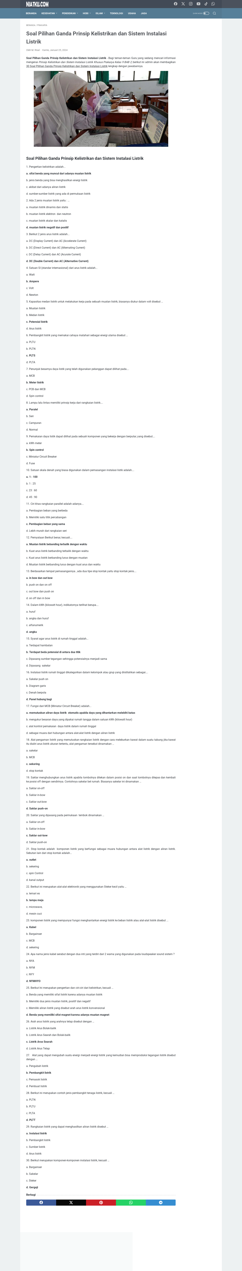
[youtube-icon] (199, 4)
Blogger (194, 148)
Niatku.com (126, 1265)
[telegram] (140, 1223)
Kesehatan (48, 13)
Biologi (182, 148)
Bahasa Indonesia (176, 141)
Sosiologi (200, 173)
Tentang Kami (97, 1259)
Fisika (203, 154)
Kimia (191, 160)
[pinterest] (89, 1223)
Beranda (31, 13)
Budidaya (207, 148)
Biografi (171, 148)
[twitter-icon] (184, 4)
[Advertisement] (190, 75)
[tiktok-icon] (206, 4)
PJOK (177, 166)
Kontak (111, 1259)
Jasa (144, 13)
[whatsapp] (115, 1223)
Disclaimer (123, 1259)
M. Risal (190, 503)
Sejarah (171, 173)
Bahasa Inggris (198, 141)
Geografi (171, 160)
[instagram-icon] (191, 4)
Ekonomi (191, 154)
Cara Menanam (175, 154)
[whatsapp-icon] (213, 4)
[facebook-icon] (176, 4)
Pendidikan (69, 13)
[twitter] (64, 1223)
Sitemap (148, 1259)
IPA (182, 160)
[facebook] (39, 1223)
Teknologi (116, 13)
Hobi (86, 13)
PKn (187, 166)
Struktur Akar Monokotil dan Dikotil (189, 329)
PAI (169, 166)
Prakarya (198, 166)
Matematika (204, 160)
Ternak (170, 179)
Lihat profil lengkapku (190, 521)
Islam (99, 13)
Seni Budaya (185, 173)
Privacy (136, 1259)
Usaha (132, 13)
